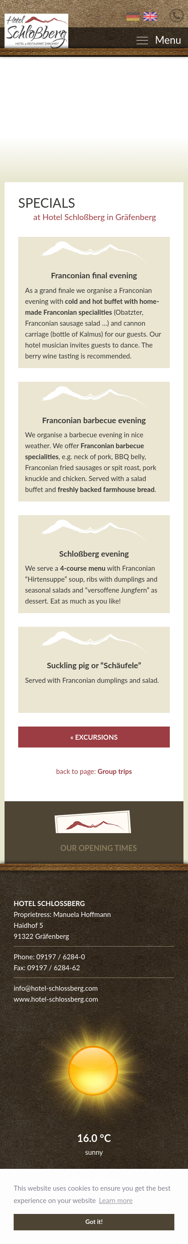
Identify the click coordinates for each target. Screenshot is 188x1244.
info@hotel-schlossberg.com (56, 988)
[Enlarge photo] (94, 119)
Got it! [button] (94, 1221)
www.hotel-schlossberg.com (56, 999)
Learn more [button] (115, 1200)
